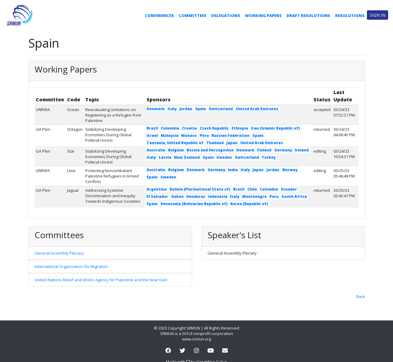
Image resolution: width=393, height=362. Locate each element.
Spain (200, 108)
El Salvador (157, 196)
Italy (172, 108)
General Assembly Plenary (59, 253)
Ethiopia (240, 128)
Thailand (215, 142)
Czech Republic (214, 128)
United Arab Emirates (257, 108)
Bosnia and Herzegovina (210, 150)
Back (360, 296)
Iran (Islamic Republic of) (275, 128)
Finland (264, 150)
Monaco (189, 135)
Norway (289, 169)
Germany (283, 150)
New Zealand (187, 157)
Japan (231, 142)
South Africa (294, 196)
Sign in (377, 15)
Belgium (176, 150)
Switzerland (221, 108)
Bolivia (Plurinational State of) (200, 189)
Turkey (269, 157)
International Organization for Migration (71, 266)
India (233, 169)
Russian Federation (230, 135)
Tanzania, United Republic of (175, 142)
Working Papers (263, 15)
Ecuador (289, 189)
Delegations (225, 15)
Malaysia (169, 135)
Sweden (224, 157)
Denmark (155, 108)
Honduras (195, 196)
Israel (152, 135)
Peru (204, 135)
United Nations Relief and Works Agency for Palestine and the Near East (101, 279)
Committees (192, 15)
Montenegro (254, 196)
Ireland (302, 150)
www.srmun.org (196, 339)
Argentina (157, 189)
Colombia (170, 128)
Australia (156, 150)
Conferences (159, 15)
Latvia (165, 157)
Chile (252, 189)
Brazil (152, 128)
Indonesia (217, 196)
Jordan (185, 108)
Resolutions (349, 15)
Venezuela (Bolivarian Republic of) (194, 203)
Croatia (189, 128)
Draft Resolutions (308, 15)
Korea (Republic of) (249, 203)
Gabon (177, 196)
